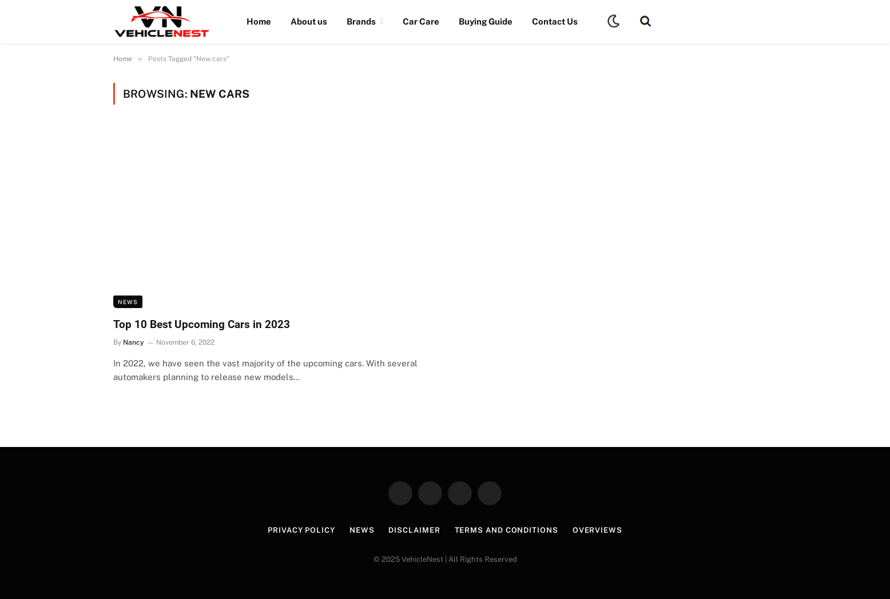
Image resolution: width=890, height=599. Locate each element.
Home (259, 21)
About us (309, 21)
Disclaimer (414, 530)
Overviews (597, 530)
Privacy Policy (301, 530)
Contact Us (555, 21)
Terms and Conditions (506, 530)
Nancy (133, 342)
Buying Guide (485, 21)
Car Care (421, 21)
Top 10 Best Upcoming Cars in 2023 (201, 324)
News (128, 301)
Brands (361, 21)
